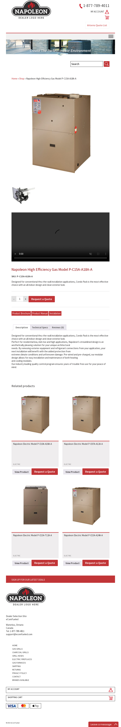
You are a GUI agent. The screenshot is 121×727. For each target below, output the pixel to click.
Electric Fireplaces (22, 659)
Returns (16, 669)
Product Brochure (21, 313)
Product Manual (40, 313)
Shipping (16, 666)
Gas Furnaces (19, 662)
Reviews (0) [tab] (58, 327)
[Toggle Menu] (110, 36)
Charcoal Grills (20, 652)
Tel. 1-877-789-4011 (15, 631)
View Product (22, 471)
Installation (55, 313)
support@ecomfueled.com (19, 634)
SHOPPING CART (15, 697)
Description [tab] (22, 327)
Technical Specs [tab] (40, 327)
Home (14, 78)
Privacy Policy (19, 673)
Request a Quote (41, 299)
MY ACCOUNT (100, 12)
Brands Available (20, 680)
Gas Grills (17, 649)
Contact (16, 676)
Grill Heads (18, 656)
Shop (21, 78)
